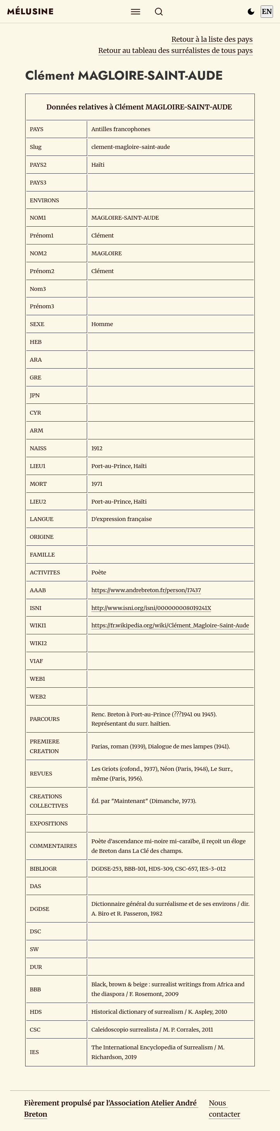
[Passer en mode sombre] (251, 11)
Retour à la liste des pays (212, 39)
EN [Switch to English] (267, 11)
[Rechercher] (158, 11)
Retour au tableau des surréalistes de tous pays (175, 50)
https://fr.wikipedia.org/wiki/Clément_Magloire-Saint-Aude (170, 625)
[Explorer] (135, 11)
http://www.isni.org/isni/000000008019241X (151, 608)
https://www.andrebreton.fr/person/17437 (146, 590)
